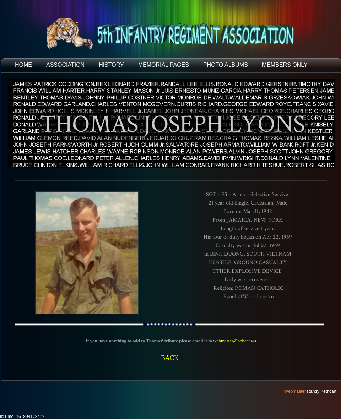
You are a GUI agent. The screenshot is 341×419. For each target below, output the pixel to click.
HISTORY (111, 65)
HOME (23, 65)
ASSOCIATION (65, 65)
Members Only (285, 65)
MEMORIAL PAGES (163, 65)
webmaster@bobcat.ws (234, 340)
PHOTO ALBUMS (225, 65)
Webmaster (295, 391)
